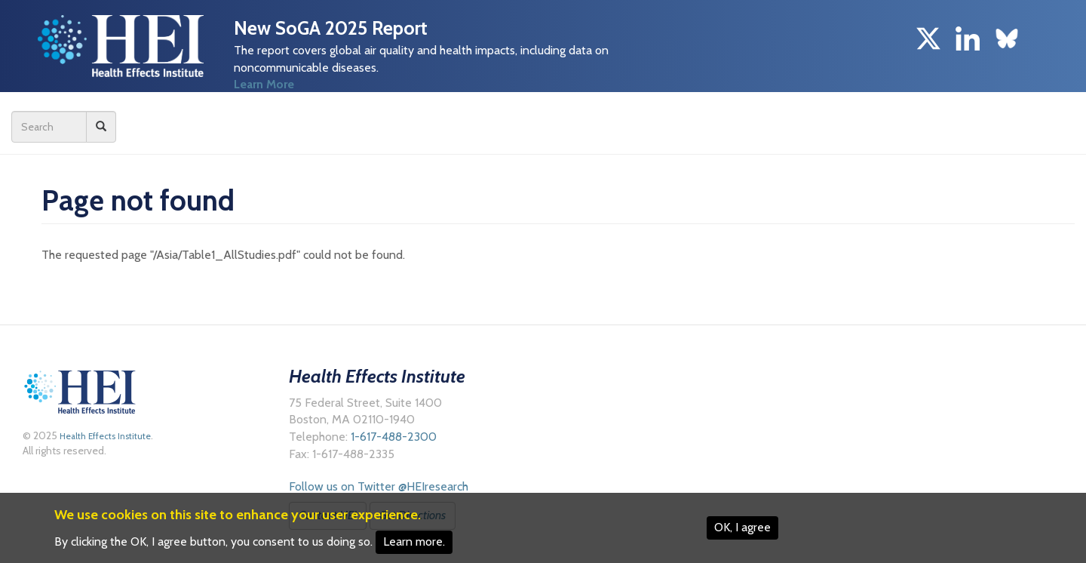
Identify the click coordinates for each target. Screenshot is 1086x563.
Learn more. (414, 541)
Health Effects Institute (104, 436)
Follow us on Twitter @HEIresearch (378, 486)
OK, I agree (742, 527)
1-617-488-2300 (394, 436)
